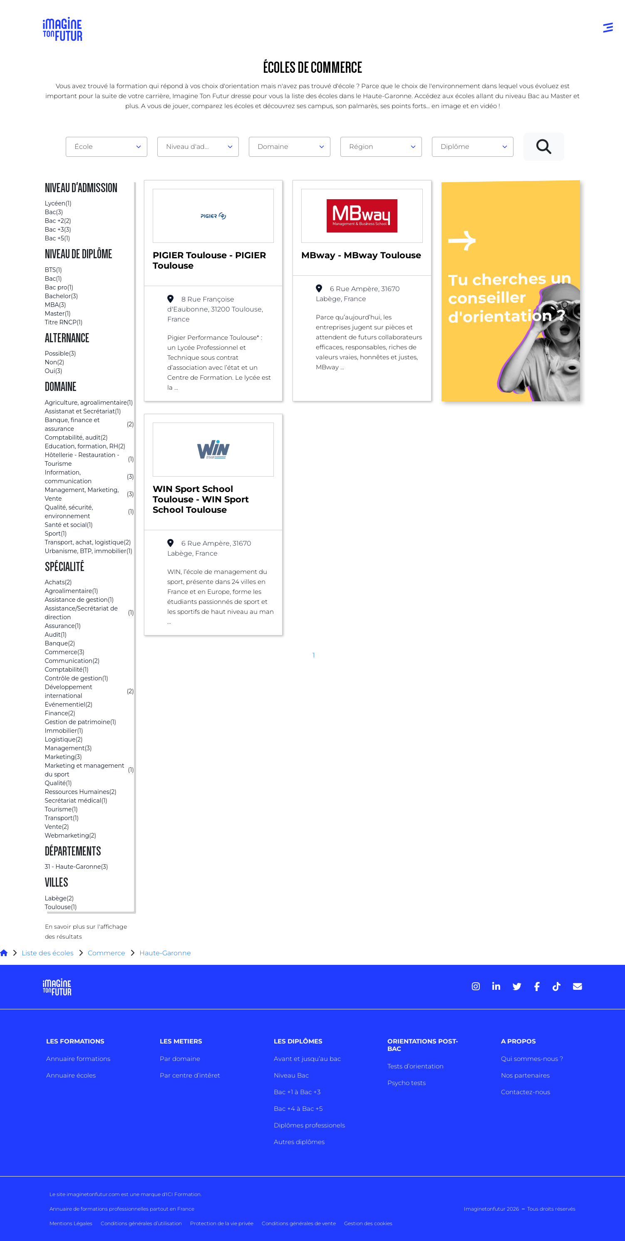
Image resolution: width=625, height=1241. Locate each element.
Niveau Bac (291, 1075)
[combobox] (106, 147)
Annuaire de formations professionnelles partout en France (122, 1209)
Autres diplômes (299, 1142)
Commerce (106, 953)
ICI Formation (183, 1194)
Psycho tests (406, 1083)
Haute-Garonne (165, 953)
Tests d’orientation (415, 1066)
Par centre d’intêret (190, 1075)
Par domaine (180, 1059)
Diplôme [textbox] (455, 147)
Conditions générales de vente (299, 1223)
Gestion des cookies (368, 1223)
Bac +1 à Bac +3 (297, 1092)
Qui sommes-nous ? (532, 1059)
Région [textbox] (361, 147)
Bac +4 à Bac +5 (298, 1108)
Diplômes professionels (309, 1125)
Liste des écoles (48, 953)
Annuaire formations (78, 1059)
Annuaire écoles (71, 1075)
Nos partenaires (525, 1075)
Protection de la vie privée (221, 1223)
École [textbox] (83, 147)
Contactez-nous (525, 1092)
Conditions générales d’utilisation (141, 1223)
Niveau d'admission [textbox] (194, 147)
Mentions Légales (71, 1223)
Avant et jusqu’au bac (307, 1059)
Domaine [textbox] (273, 147)
